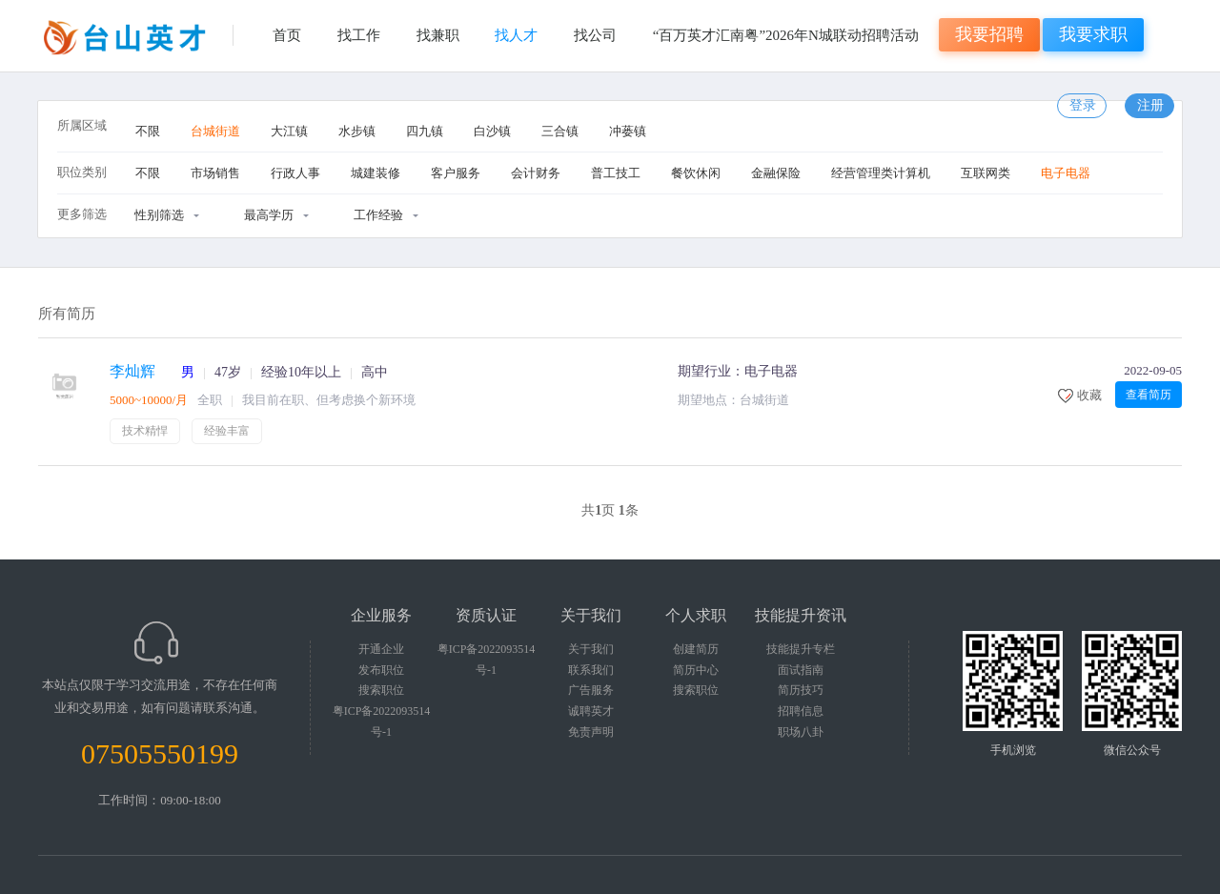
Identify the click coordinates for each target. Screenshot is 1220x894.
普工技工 (615, 173)
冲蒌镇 (627, 131)
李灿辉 (132, 371)
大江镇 (289, 131)
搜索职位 (381, 690)
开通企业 (381, 649)
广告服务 (591, 690)
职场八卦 (801, 732)
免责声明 (591, 732)
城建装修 (375, 173)
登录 (1082, 105)
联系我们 (591, 670)
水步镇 (357, 131)
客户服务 (455, 173)
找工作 (358, 35)
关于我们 (591, 649)
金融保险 (776, 173)
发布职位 (381, 670)
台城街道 (215, 131)
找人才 (516, 35)
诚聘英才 (591, 711)
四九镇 (424, 131)
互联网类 (985, 173)
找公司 (595, 35)
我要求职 (1093, 34)
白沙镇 (492, 131)
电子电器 (1065, 173)
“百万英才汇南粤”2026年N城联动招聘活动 (786, 35)
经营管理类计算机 (880, 173)
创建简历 (696, 649)
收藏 (1089, 395)
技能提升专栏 (800, 649)
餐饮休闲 (696, 173)
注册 (1150, 105)
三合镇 (560, 131)
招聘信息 (801, 711)
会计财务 (535, 173)
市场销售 (215, 173)
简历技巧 (801, 690)
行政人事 (295, 173)
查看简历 (1148, 394)
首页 (287, 35)
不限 (147, 131)
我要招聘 (989, 34)
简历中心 (696, 670)
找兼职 (438, 35)
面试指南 (801, 670)
